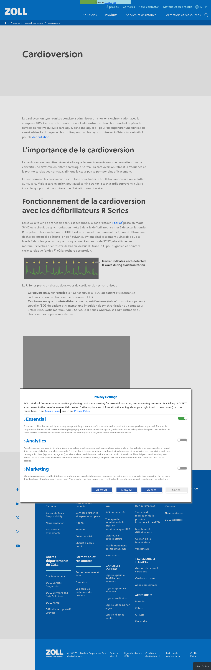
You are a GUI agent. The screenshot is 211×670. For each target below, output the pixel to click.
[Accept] (151, 489)
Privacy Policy (82, 411)
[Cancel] (176, 489)
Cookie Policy (52, 411)
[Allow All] (102, 489)
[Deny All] (127, 489)
